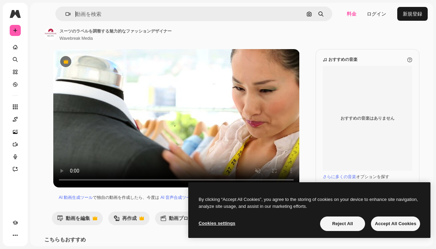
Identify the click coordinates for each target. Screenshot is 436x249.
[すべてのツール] (15, 106)
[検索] (15, 59)
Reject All (342, 223)
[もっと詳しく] (15, 84)
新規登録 (412, 14)
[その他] (15, 235)
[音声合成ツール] (15, 156)
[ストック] (15, 71)
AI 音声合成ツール (178, 197)
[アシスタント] (15, 169)
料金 (351, 14)
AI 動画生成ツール (76, 197)
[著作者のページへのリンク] (50, 34)
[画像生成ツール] (15, 131)
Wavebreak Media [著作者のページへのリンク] (76, 38)
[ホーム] (15, 47)
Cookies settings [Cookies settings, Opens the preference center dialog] (217, 223)
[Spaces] (15, 119)
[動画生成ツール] (15, 144)
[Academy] (15, 222)
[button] (65, 14)
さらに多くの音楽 (339, 176)
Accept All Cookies (395, 223)
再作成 (128, 220)
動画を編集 (77, 220)
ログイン (376, 14)
